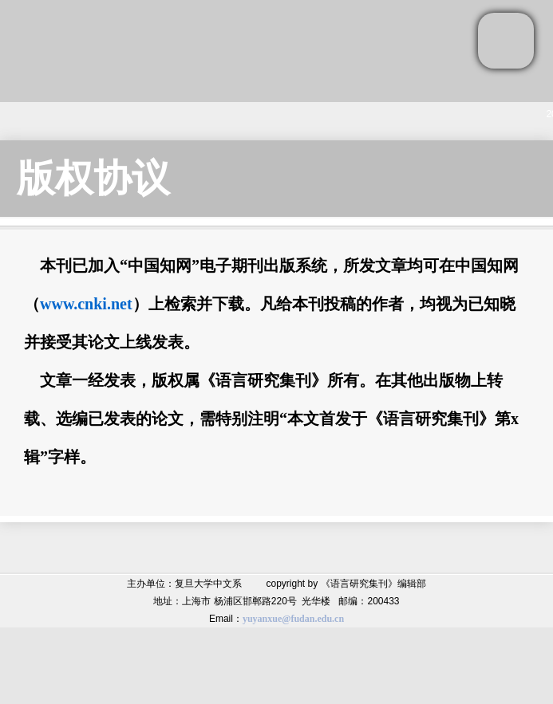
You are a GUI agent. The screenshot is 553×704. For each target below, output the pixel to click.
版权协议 (93, 178)
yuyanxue (262, 618)
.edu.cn (329, 618)
